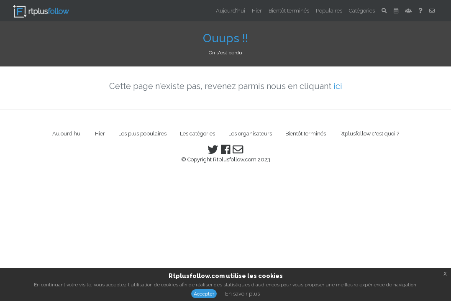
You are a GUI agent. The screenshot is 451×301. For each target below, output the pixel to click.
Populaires (329, 11)
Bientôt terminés (289, 11)
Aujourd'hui (230, 11)
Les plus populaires (142, 133)
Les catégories (197, 133)
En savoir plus (242, 294)
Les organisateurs (250, 133)
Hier (257, 11)
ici (337, 86)
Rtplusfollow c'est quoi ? (369, 133)
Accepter (204, 294)
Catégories (362, 11)
